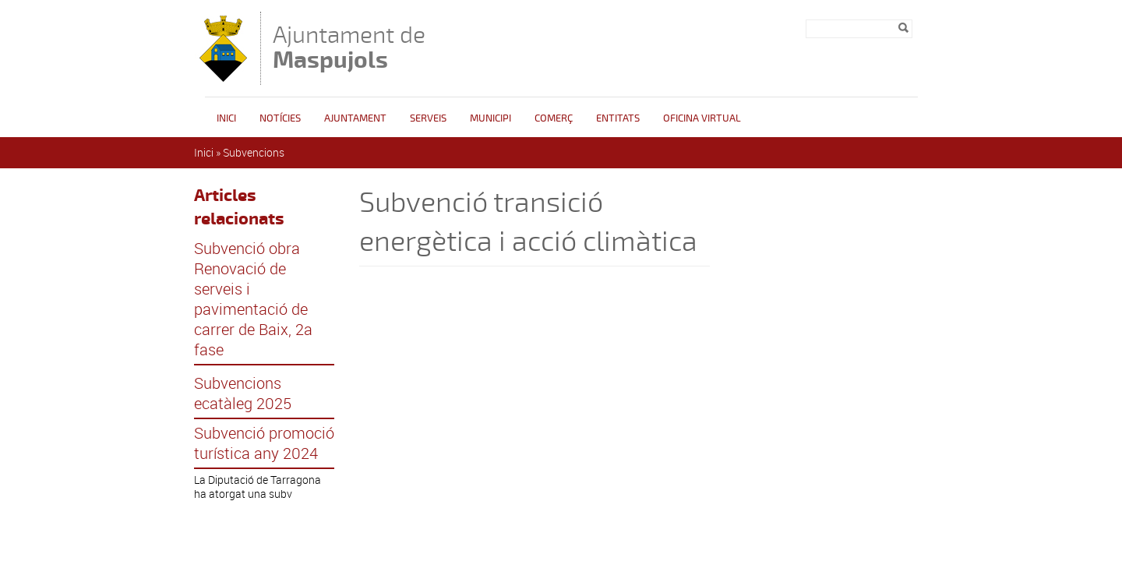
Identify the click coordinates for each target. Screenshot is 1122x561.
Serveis (428, 118)
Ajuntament (355, 118)
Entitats (618, 118)
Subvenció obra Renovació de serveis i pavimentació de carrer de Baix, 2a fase (253, 299)
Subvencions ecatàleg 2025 (242, 393)
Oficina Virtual (702, 118)
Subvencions (253, 152)
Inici (226, 118)
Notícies (280, 118)
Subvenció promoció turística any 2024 (264, 443)
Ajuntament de (349, 47)
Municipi (490, 118)
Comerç (554, 118)
